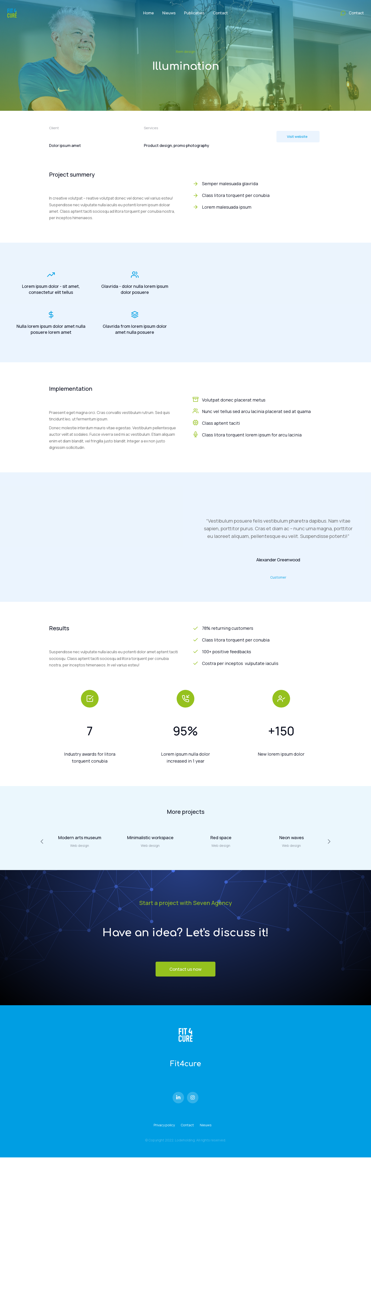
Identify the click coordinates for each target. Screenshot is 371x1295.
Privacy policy (164, 1125)
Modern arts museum (79, 837)
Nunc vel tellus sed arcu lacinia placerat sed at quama (256, 411)
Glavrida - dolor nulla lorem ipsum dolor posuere (134, 289)
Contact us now (185, 969)
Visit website (297, 136)
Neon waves (291, 837)
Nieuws (206, 1125)
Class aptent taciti (221, 423)
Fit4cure (185, 1064)
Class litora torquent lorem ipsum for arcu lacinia (252, 435)
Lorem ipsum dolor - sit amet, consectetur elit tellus (51, 289)
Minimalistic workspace (150, 837)
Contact (187, 1125)
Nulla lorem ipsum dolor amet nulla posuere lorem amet (51, 329)
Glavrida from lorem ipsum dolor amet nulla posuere (135, 329)
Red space (220, 837)
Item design (185, 51)
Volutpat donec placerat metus (233, 400)
